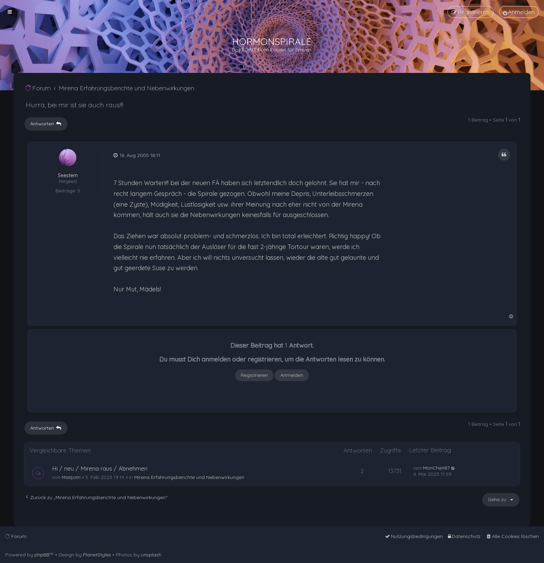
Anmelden (291, 375)
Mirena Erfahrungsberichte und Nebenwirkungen (189, 477)
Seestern (68, 176)
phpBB (42, 555)
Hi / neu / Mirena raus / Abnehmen (99, 468)
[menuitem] (519, 12)
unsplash (151, 555)
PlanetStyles (97, 555)
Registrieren (254, 375)
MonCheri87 (436, 468)
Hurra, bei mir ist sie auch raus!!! (74, 104)
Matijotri (71, 477)
